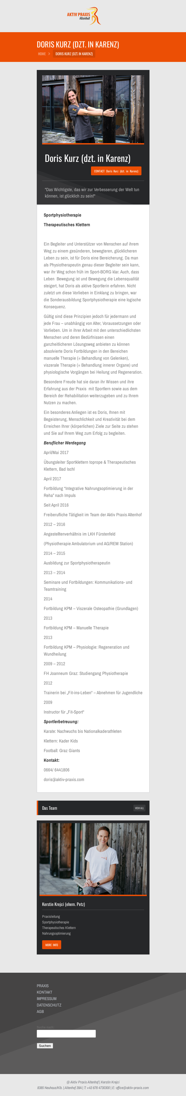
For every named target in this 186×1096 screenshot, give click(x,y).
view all (139, 808)
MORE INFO (51, 945)
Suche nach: (45, 1027)
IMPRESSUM (46, 998)
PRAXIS (43, 986)
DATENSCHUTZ (49, 1005)
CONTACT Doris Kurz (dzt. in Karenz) (116, 171)
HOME (42, 53)
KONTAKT (44, 992)
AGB (40, 1011)
